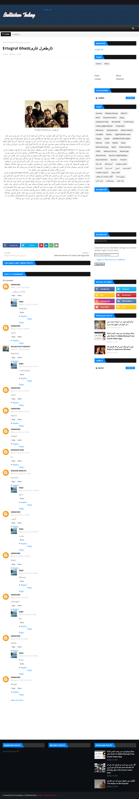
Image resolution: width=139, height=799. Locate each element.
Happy (98, 138)
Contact (97, 79)
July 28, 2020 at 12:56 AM (29, 656)
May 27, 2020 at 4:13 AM (29, 304)
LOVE (107, 143)
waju (6, 54)
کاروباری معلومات (102, 172)
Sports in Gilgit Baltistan (118, 155)
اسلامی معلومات (121, 164)
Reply (13, 295)
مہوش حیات (120, 176)
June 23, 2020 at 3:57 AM (21, 515)
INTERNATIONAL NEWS (121, 138)
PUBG (98, 151)
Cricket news (128, 122)
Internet (99, 143)
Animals (99, 113)
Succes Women (101, 160)
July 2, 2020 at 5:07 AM (20, 597)
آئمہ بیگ (98, 164)
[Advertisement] (46, 79)
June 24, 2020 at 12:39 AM (30, 490)
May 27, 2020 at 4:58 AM (21, 329)
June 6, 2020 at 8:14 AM (21, 432)
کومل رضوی (115, 172)
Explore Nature (126, 130)
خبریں (117, 168)
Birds (98, 117)
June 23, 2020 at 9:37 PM (29, 366)
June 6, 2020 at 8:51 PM (21, 453)
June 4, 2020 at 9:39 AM (21, 391)
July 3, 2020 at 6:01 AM (28, 614)
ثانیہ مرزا (99, 168)
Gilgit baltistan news (122, 134)
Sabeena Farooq (110, 151)
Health (106, 138)
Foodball (99, 134)
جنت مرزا (108, 168)
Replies (16, 299)
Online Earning (124, 147)
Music (107, 63)
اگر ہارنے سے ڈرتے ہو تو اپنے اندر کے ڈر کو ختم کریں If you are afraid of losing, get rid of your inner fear (121, 768)
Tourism (123, 160)
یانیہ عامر (120, 181)
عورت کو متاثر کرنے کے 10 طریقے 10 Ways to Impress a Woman (120, 348)
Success (114, 160)
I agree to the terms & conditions (110, 259)
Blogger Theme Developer (47, 795)
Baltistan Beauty (111, 113)
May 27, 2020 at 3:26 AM (21, 287)
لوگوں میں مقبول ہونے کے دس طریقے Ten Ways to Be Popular (121, 782)
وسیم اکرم (110, 181)
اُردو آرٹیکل (108, 164)
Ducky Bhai (120, 126)
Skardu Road (101, 155)
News (114, 147)
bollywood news (102, 122)
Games (98, 63)
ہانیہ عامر (99, 181)
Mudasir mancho (18, 471)
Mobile (115, 143)
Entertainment (112, 130)
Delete (20, 295)
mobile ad (47, 9)
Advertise (120, 79)
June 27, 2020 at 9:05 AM (21, 556)
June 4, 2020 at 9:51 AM (21, 411)
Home (5, 42)
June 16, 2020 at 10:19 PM (21, 473)
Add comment (17, 700)
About (118, 75)
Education (99, 130)
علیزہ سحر (127, 168)
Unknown (15, 284)
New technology (102, 147)
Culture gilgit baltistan (104, 126)
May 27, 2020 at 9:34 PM (21, 349)
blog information (109, 117)
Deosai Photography (20, 346)
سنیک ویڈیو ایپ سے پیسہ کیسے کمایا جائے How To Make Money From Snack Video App (120, 336)
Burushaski (116, 122)
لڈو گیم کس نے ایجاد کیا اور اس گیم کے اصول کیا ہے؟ (120, 323)
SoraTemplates (17, 795)
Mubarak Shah (17, 450)
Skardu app (124, 151)
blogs (122, 117)
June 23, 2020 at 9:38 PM (29, 532)
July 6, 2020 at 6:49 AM (20, 639)
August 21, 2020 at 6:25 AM (22, 680)
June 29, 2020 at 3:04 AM (29, 573)
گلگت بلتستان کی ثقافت (104, 176)
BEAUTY (124, 113)
